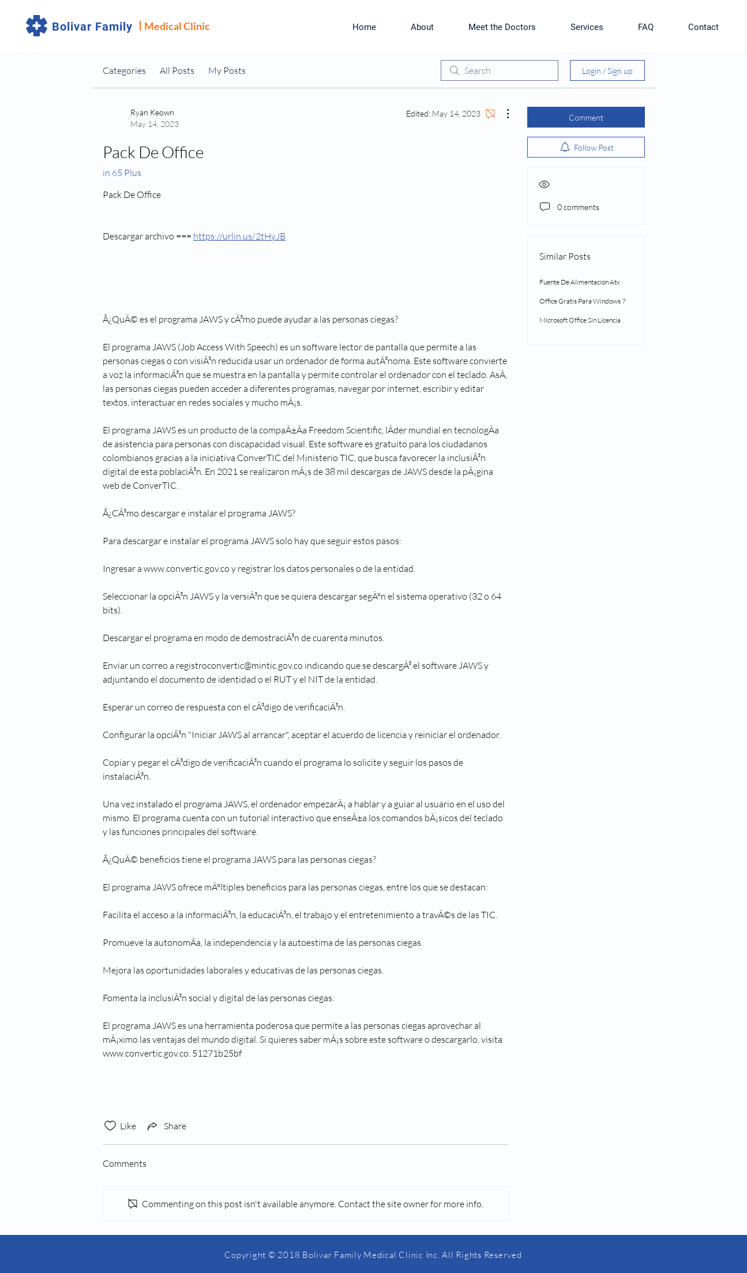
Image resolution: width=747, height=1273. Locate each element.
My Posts (227, 70)
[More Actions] (502, 114)
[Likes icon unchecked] (110, 1126)
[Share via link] (165, 1126)
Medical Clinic (177, 26)
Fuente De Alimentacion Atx (579, 282)
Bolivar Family (92, 26)
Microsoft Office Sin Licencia (580, 320)
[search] (499, 70)
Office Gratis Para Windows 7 (582, 301)
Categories (124, 70)
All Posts (177, 70)
